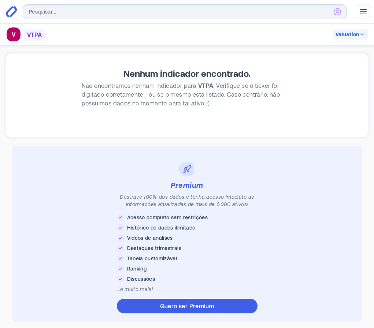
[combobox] (185, 11)
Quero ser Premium (187, 306)
